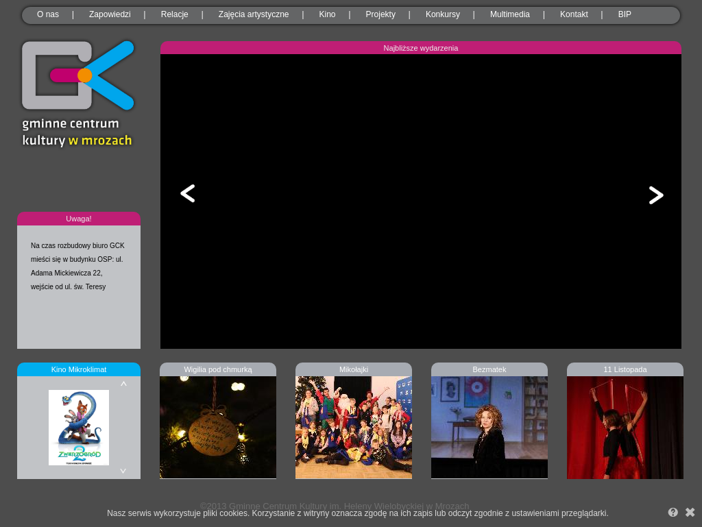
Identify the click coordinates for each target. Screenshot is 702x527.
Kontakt (574, 14)
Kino (327, 14)
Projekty (381, 14)
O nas (48, 14)
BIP (624, 14)
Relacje (175, 14)
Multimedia (510, 14)
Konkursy (443, 14)
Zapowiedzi (110, 14)
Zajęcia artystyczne (254, 14)
